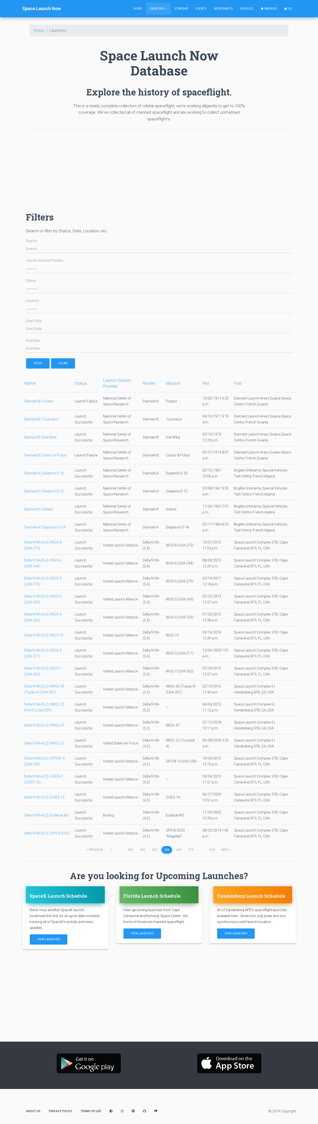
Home (138, 8)
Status (31, 281)
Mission (173, 383)
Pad (237, 383)
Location (32, 301)
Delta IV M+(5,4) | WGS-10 (43, 635)
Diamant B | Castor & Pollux (45, 455)
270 (191, 850)
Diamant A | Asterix (38, 509)
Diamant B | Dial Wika (40, 437)
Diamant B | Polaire (38, 401)
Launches (157, 8)
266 (142, 850)
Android (269, 8)
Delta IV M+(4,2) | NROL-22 (44, 743)
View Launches (48, 939)
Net (205, 383)
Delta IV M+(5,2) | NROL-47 (44, 725)
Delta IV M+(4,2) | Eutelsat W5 (46, 815)
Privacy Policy (60, 1111)
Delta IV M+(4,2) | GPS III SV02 (47, 833)
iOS (288, 8)
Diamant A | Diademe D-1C (44, 491)
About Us (33, 1111)
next (226, 850)
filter (38, 363)
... (120, 850)
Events (200, 8)
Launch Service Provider (44, 260)
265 (130, 850)
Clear (63, 363)
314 (212, 850)
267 (154, 850)
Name (29, 383)
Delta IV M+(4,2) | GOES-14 (44, 797)
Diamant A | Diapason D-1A (45, 527)
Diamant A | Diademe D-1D (44, 473)
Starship (181, 8)
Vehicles (246, 8)
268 (166, 850)
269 (178, 850)
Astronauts (223, 8)
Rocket (149, 383)
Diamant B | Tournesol (41, 419)
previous (95, 850)
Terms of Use (91, 1111)
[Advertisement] (159, 168)
